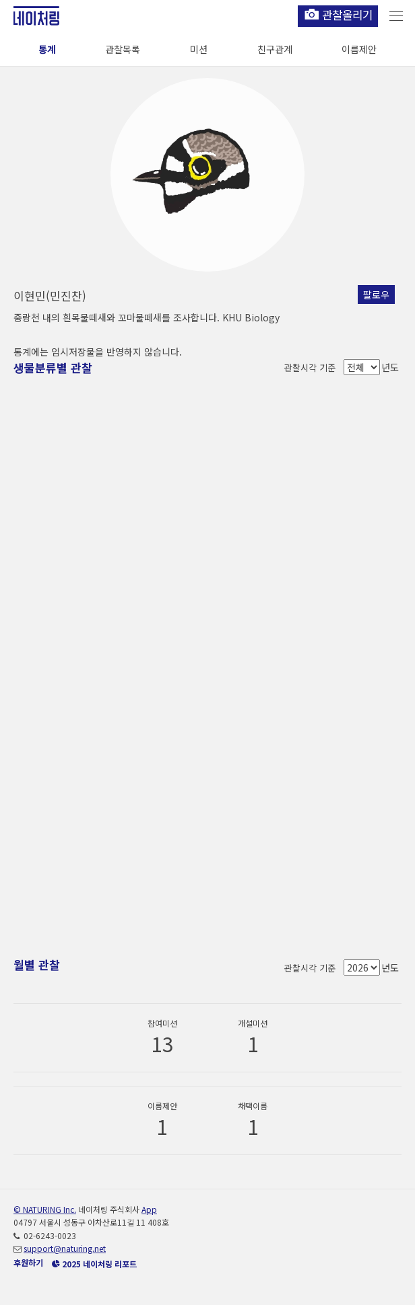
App (149, 1209)
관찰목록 (122, 49)
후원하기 (28, 1262)
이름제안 (359, 49)
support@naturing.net (65, 1248)
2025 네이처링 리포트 (94, 1263)
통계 (47, 49)
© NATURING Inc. (44, 1209)
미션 (199, 49)
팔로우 (376, 294)
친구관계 (274, 49)
